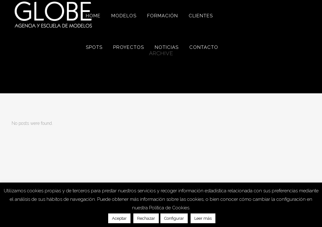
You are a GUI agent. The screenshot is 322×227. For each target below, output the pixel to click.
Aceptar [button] (119, 218)
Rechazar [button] (146, 218)
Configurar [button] (174, 218)
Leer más (203, 218)
